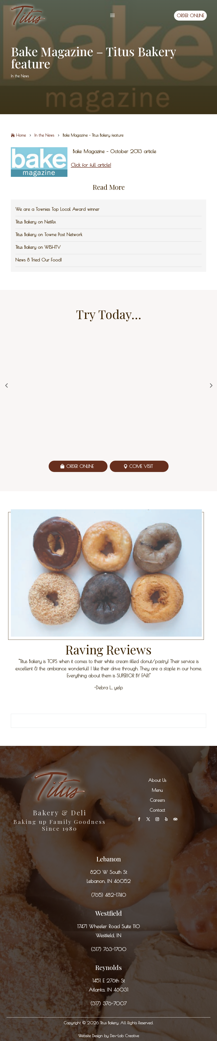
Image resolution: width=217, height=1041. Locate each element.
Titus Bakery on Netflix (35, 221)
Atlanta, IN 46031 (108, 990)
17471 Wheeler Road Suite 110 (108, 926)
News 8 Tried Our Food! (38, 259)
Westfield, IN (108, 935)
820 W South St (108, 872)
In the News (20, 76)
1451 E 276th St (108, 981)
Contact (157, 810)
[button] (6, 385)
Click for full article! (91, 165)
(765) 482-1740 (108, 895)
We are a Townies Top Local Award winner (57, 209)
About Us (157, 780)
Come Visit (141, 466)
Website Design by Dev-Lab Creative (108, 1035)
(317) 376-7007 (108, 1003)
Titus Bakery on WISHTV (38, 247)
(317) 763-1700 (108, 949)
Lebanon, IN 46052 (108, 881)
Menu (157, 790)
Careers (157, 800)
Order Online (80, 466)
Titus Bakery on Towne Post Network (48, 234)
